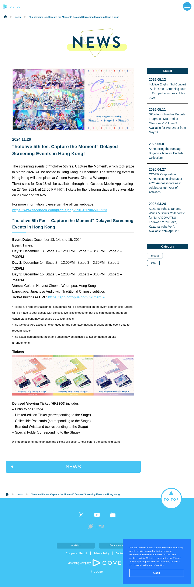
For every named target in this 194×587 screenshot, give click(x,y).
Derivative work (118, 545)
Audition (75, 545)
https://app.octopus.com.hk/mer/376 (77, 297)
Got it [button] (156, 572)
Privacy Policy (102, 553)
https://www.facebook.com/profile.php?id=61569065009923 (59, 210)
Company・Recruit (76, 553)
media (155, 255)
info (153, 263)
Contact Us (121, 553)
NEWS (73, 466)
